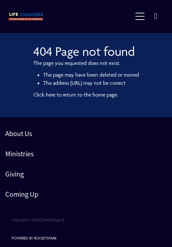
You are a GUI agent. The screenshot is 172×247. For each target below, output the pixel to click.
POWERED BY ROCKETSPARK (34, 238)
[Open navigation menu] (140, 16)
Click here (44, 94)
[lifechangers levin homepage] (70, 16)
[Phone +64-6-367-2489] (155, 16)
